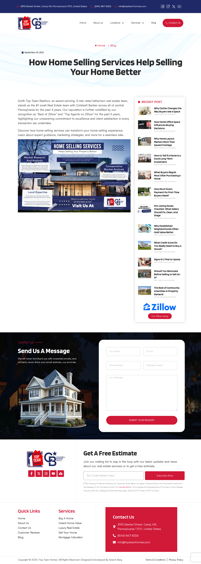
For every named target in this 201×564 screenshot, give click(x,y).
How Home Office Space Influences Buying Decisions (167, 125)
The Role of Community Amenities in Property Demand (167, 291)
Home (83, 23)
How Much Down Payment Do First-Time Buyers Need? (166, 192)
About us (98, 23)
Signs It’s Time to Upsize (167, 259)
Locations (117, 23)
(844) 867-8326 (124, 488)
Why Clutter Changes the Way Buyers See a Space (168, 110)
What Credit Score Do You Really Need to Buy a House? (167, 245)
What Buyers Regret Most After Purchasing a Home (167, 175)
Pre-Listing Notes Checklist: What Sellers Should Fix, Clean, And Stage (166, 210)
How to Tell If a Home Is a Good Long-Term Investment (167, 158)
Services (137, 23)
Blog (153, 23)
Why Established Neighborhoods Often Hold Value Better (166, 229)
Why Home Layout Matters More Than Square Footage (164, 141)
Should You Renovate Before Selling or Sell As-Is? (167, 274)
